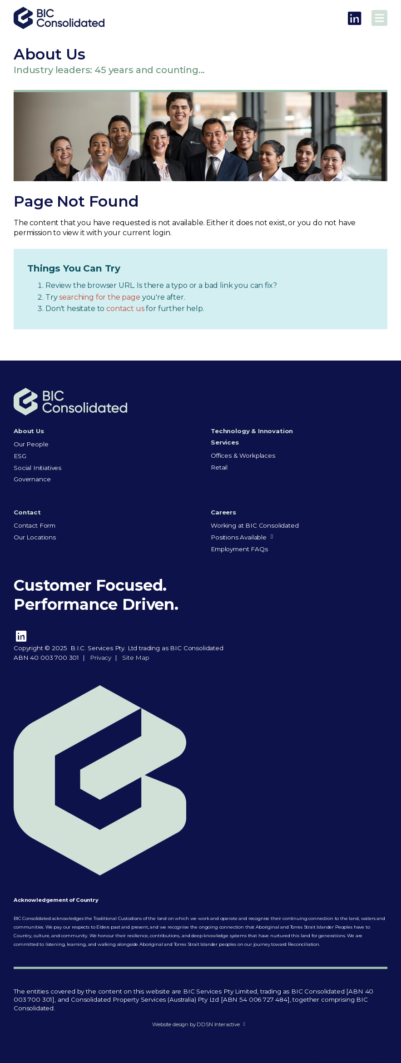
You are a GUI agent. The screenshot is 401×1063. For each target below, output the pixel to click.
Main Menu (379, 18)
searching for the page (100, 297)
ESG (20, 456)
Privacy (100, 657)
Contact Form (34, 525)
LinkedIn (354, 18)
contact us (126, 308)
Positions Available (239, 537)
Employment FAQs (239, 549)
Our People (31, 444)
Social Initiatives (37, 467)
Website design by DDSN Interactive (196, 1024)
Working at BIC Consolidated (255, 525)
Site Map (135, 657)
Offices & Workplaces (243, 455)
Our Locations (35, 537)
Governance (32, 479)
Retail (219, 467)
